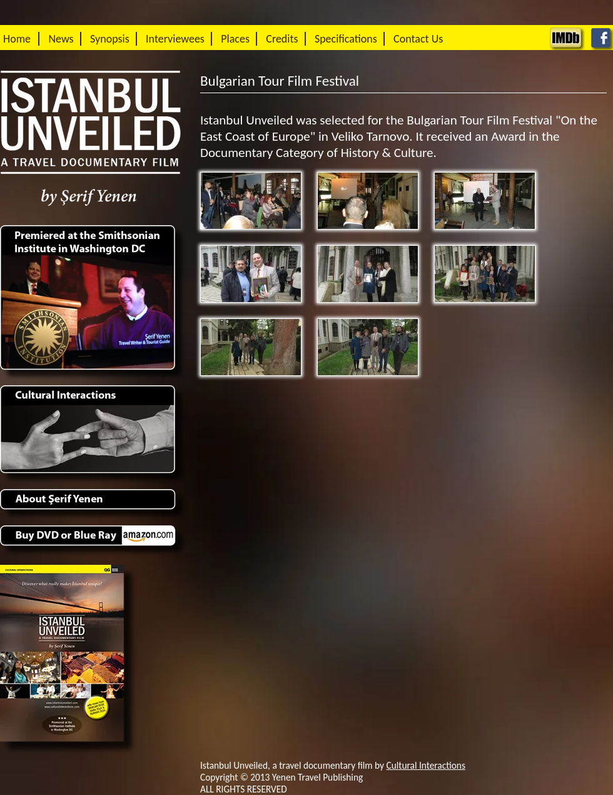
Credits (282, 39)
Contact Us (418, 39)
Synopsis (109, 39)
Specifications (346, 39)
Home (17, 39)
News (60, 39)
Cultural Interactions (426, 765)
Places (235, 39)
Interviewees (175, 39)
